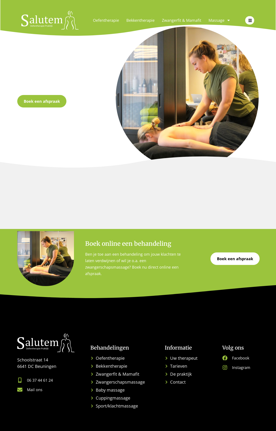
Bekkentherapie (140, 20)
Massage (220, 20)
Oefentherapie (106, 20)
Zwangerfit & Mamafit (181, 20)
